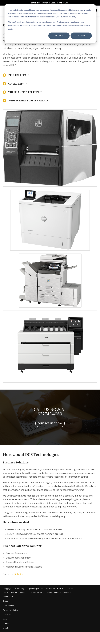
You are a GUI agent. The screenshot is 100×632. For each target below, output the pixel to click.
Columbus (61, 592)
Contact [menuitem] (5, 601)
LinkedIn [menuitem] (6, 628)
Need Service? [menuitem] (8, 596)
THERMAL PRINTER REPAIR (25, 92)
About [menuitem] (5, 619)
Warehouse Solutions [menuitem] (10, 610)
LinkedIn (18, 574)
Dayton (42, 592)
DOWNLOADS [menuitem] (62, 3)
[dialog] (50, 23)
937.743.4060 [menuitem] (35, 3)
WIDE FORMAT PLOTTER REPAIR (28, 100)
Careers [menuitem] (6, 623)
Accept (59, 35)
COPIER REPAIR (17, 83)
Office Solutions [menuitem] (8, 605)
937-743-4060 (69, 588)
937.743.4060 (50, 414)
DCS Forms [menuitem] (7, 614)
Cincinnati (49, 592)
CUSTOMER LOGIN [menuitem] (49, 3)
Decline (81, 35)
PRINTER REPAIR (18, 75)
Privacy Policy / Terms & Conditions (16, 592)
